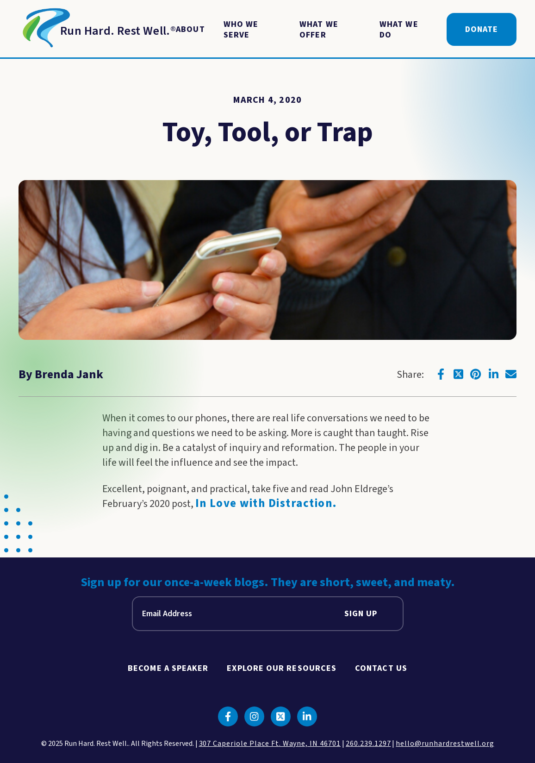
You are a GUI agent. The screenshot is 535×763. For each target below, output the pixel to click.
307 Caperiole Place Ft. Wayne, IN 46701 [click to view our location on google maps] (270, 743)
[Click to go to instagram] (254, 716)
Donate (481, 29)
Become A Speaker (168, 668)
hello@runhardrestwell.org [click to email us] (445, 743)
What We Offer (318, 30)
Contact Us (381, 668)
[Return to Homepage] (97, 29)
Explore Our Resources (281, 668)
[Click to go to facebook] (440, 374)
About (190, 29)
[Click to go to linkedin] (493, 374)
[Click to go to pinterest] (475, 374)
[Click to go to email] (510, 374)
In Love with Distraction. (266, 503)
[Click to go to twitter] (458, 374)
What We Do (398, 30)
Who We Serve (241, 30)
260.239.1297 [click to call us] (368, 743)
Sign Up (361, 613)
